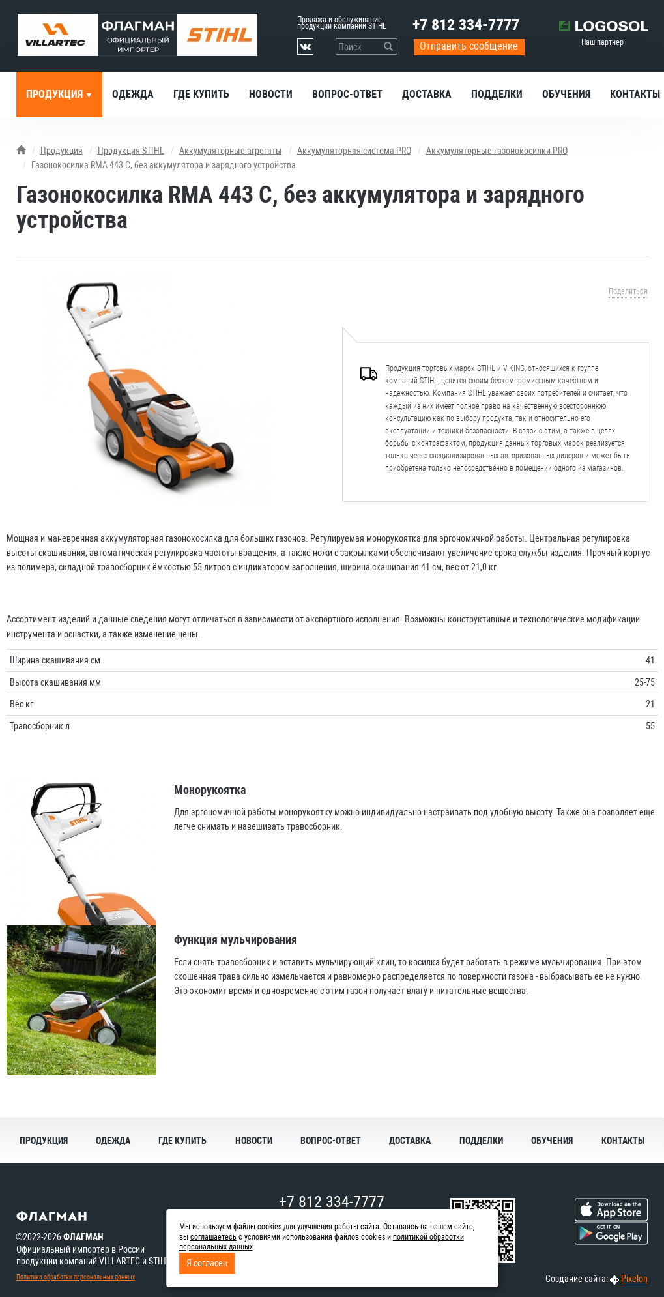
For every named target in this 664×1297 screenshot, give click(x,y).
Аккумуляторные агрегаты (230, 150)
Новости (271, 94)
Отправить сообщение (469, 46)
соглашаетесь (213, 1237)
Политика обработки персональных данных (75, 1277)
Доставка (427, 94)
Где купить (201, 94)
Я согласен (206, 1263)
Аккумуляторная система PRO (354, 150)
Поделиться (628, 291)
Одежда (133, 94)
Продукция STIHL (131, 150)
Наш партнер (602, 42)
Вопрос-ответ (347, 94)
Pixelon (634, 1279)
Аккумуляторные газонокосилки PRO (497, 150)
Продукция (55, 94)
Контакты (623, 1140)
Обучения (566, 94)
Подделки (497, 94)
